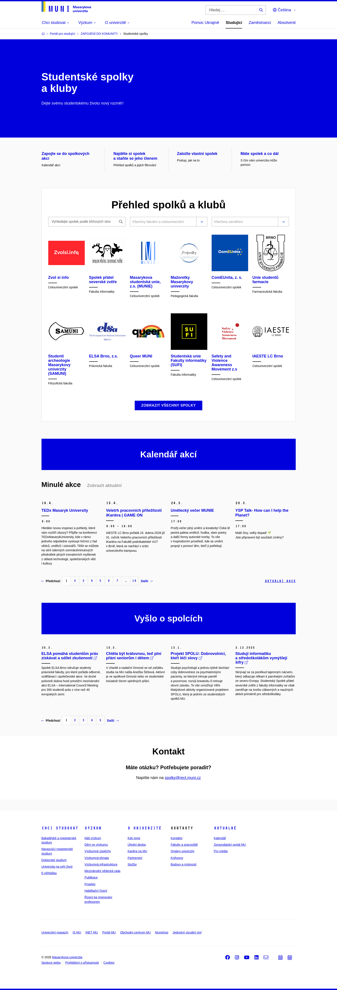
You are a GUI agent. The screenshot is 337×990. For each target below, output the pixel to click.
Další (146, 581)
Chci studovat (60, 828)
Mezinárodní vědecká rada (102, 871)
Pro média (221, 851)
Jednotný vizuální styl (187, 932)
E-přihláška (49, 873)
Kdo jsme (134, 838)
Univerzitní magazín (55, 932)
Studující (234, 22)
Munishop (161, 932)
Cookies (109, 962)
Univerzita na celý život (57, 866)
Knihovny (177, 858)
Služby (132, 864)
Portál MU (109, 932)
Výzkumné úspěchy (98, 851)
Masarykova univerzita (67, 957)
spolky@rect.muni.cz (183, 778)
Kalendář (220, 838)
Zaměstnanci (260, 22)
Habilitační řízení (96, 890)
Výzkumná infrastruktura (101, 864)
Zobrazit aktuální (104, 485)
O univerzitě (144, 828)
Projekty (90, 884)
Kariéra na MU (137, 851)
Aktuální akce (280, 581)
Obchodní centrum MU (135, 932)
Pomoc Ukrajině (205, 22)
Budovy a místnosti (183, 864)
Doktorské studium (54, 860)
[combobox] (162, 222)
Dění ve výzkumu (96, 844)
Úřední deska (137, 844)
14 (134, 581)
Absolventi (286, 22)
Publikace (91, 877)
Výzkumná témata (97, 858)
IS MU (77, 932)
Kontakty (176, 838)
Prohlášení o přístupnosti (82, 962)
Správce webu (51, 962)
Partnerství (135, 858)
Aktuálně (225, 828)
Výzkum (93, 828)
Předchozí (51, 581)
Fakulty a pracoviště (184, 844)
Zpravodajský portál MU (230, 844)
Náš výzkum (93, 838)
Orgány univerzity (182, 851)
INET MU (91, 932)
